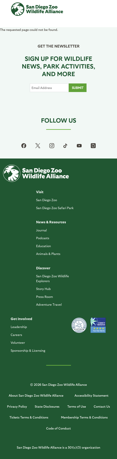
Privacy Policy (17, 406)
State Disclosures (47, 406)
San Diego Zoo (46, 200)
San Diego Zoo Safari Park (55, 208)
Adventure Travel (49, 304)
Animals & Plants (48, 254)
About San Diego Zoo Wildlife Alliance (36, 395)
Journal (41, 230)
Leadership (19, 327)
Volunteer (18, 342)
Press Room (44, 297)
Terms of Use (76, 406)
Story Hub (43, 289)
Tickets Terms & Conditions (28, 417)
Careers (16, 335)
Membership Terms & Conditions (84, 417)
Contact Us (102, 406)
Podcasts (42, 238)
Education (43, 246)
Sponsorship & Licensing (28, 350)
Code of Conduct (58, 428)
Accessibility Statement (91, 395)
